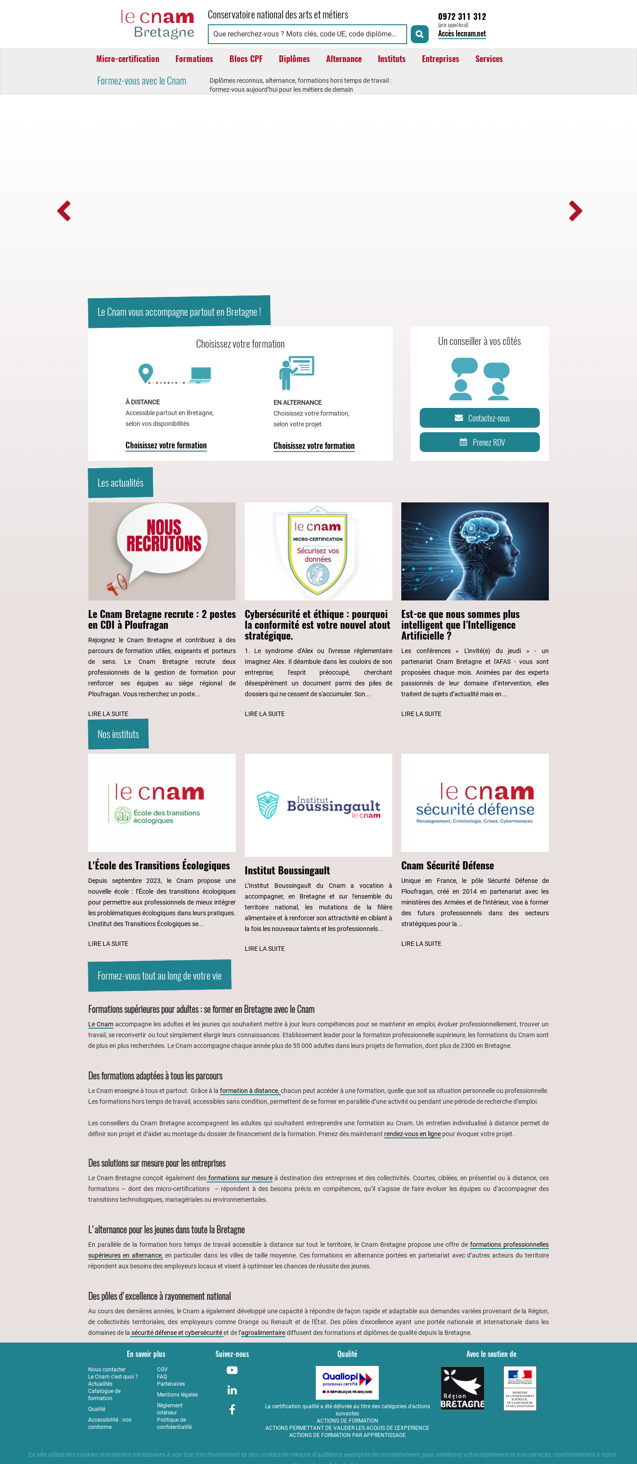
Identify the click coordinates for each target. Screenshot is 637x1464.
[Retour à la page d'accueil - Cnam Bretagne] (143, 23)
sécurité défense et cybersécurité (177, 1332)
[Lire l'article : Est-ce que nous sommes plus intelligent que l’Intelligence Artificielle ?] (475, 611)
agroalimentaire (263, 1332)
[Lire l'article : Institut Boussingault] (318, 854)
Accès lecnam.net (462, 33)
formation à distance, (250, 1090)
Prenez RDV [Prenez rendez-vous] (480, 442)
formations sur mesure (239, 1178)
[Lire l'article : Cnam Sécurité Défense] (475, 851)
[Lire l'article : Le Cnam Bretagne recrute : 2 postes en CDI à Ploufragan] (162, 611)
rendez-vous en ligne (412, 1133)
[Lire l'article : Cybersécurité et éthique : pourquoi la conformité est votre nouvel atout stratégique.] (318, 611)
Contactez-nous (481, 418)
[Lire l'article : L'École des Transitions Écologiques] (162, 851)
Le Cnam (100, 1024)
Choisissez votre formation (166, 445)
